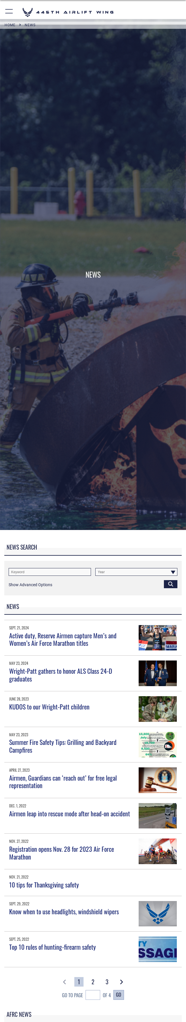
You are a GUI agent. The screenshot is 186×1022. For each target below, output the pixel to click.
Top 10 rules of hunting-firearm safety (52, 946)
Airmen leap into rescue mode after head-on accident (69, 813)
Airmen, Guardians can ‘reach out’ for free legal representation (63, 781)
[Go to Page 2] (93, 982)
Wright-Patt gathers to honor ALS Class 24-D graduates (60, 674)
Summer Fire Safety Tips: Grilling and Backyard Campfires (63, 745)
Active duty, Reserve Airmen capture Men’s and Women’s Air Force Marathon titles (63, 639)
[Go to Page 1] (79, 982)
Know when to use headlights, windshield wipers (64, 911)
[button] (9, 12)
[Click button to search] (170, 584)
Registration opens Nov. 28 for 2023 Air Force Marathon (61, 852)
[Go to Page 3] (107, 982)
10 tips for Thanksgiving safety (44, 884)
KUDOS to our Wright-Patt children (49, 706)
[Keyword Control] (50, 572)
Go (118, 994)
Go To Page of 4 (86, 995)
